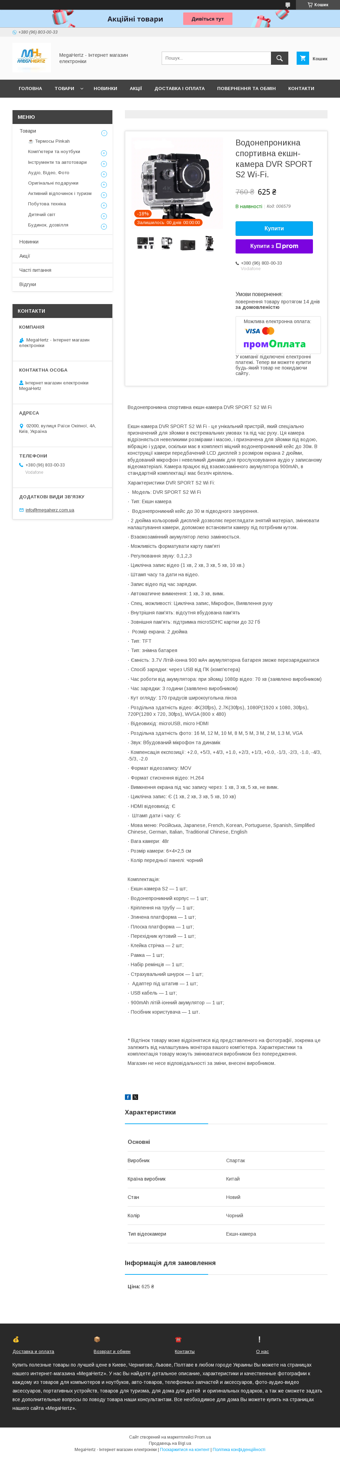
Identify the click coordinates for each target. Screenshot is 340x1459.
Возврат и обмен (112, 1351)
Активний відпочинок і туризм (60, 193)
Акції (136, 88)
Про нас (30, 106)
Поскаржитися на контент (185, 1449)
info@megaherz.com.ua (50, 510)
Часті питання (35, 270)
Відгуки (27, 284)
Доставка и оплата (33, 1351)
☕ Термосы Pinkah (49, 141)
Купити (274, 228)
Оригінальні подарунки (53, 183)
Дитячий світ (41, 214)
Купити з (274, 246)
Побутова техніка (47, 203)
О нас (262, 1351)
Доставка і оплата (179, 88)
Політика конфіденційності (239, 1449)
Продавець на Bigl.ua (170, 1443)
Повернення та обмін (246, 88)
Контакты (185, 1351)
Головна (30, 88)
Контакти (301, 88)
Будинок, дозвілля (48, 225)
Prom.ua (203, 1437)
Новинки (105, 88)
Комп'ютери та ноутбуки (54, 151)
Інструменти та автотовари (57, 162)
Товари (64, 88)
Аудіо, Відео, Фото (48, 172)
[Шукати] (279, 58)
